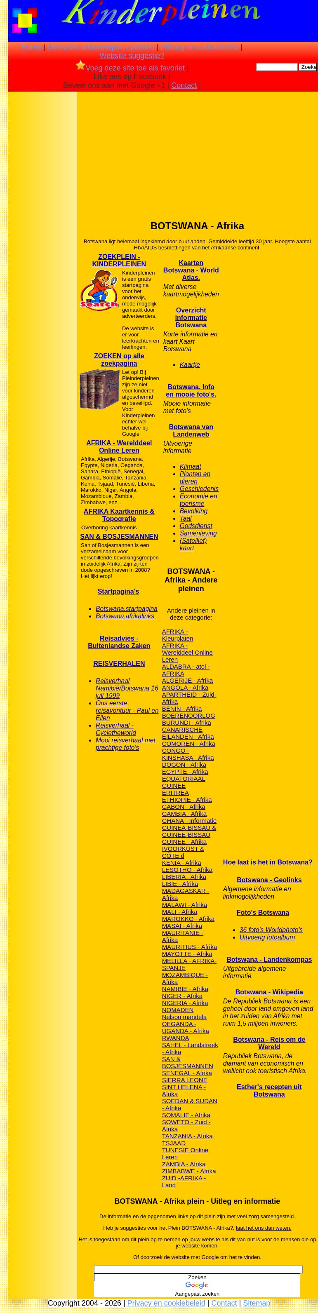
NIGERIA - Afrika (185, 1002)
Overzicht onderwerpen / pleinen (100, 47)
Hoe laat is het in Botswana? (268, 862)
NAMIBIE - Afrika (185, 988)
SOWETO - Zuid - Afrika (186, 1125)
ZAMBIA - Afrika (184, 1163)
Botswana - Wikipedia (269, 992)
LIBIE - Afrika (180, 883)
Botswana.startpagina (127, 608)
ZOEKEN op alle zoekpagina (119, 359)
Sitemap (256, 1303)
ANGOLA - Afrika (185, 687)
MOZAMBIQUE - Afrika (185, 978)
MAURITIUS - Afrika (189, 946)
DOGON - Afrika (184, 764)
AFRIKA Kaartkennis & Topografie (119, 515)
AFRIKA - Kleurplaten (177, 635)
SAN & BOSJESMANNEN (119, 536)
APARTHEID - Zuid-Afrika (189, 698)
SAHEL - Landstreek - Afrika (190, 1048)
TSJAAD (174, 1142)
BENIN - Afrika (182, 708)
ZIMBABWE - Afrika (189, 1170)
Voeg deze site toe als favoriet (130, 68)
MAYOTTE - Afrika (187, 953)
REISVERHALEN (119, 663)
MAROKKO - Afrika (188, 918)
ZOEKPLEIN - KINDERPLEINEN (119, 260)
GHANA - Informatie (189, 820)
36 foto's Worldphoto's (271, 929)
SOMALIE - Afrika (186, 1114)
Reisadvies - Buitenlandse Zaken (119, 642)
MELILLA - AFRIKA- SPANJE (189, 964)
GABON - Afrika (183, 806)
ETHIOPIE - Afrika (187, 799)
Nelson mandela (184, 1016)
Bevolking (194, 510)
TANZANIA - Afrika (187, 1135)
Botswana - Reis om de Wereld (269, 1043)
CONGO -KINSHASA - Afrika (188, 754)
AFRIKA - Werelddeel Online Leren (119, 446)
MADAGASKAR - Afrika (186, 894)
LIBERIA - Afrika (184, 876)
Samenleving (198, 533)
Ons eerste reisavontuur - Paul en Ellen (127, 710)
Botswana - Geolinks (269, 879)
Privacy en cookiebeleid (199, 47)
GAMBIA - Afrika (184, 813)
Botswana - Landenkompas (269, 959)
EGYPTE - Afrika (185, 771)
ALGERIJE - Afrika (187, 680)
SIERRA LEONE (184, 1079)
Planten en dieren (195, 477)
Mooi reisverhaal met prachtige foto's (125, 744)
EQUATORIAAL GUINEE (183, 782)
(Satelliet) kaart (193, 544)
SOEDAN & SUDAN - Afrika (189, 1104)
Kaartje (190, 364)
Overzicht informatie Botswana (191, 318)
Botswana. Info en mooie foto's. (191, 390)
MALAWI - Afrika (184, 904)
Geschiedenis (199, 488)
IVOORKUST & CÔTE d (183, 852)
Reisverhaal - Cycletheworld (116, 729)
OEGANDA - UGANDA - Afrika (185, 1027)
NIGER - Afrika (182, 995)
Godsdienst (196, 525)
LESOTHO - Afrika (187, 869)
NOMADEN (178, 1009)
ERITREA (175, 792)
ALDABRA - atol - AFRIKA (186, 670)
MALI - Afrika (180, 911)
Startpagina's (118, 591)
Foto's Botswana (263, 912)
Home (31, 47)
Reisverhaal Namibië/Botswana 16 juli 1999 (127, 688)
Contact (184, 85)
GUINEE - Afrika (184, 841)
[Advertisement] (42, 223)
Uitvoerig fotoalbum (267, 937)
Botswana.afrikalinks (125, 616)
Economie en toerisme (198, 500)
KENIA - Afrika (181, 862)
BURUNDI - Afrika (186, 722)
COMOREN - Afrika (188, 743)
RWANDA (175, 1037)
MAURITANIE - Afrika (183, 936)
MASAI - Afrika (182, 925)
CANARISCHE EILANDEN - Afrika (188, 733)
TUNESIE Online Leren (185, 1153)
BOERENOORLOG (188, 715)
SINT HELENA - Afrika (184, 1090)
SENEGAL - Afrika (187, 1072)
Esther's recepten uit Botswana (269, 1090)
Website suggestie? (132, 56)
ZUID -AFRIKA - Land (184, 1181)
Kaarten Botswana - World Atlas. (191, 270)
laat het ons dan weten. (263, 1228)
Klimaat (190, 466)
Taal (186, 518)
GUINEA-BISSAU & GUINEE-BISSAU (189, 831)
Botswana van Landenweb (191, 430)
